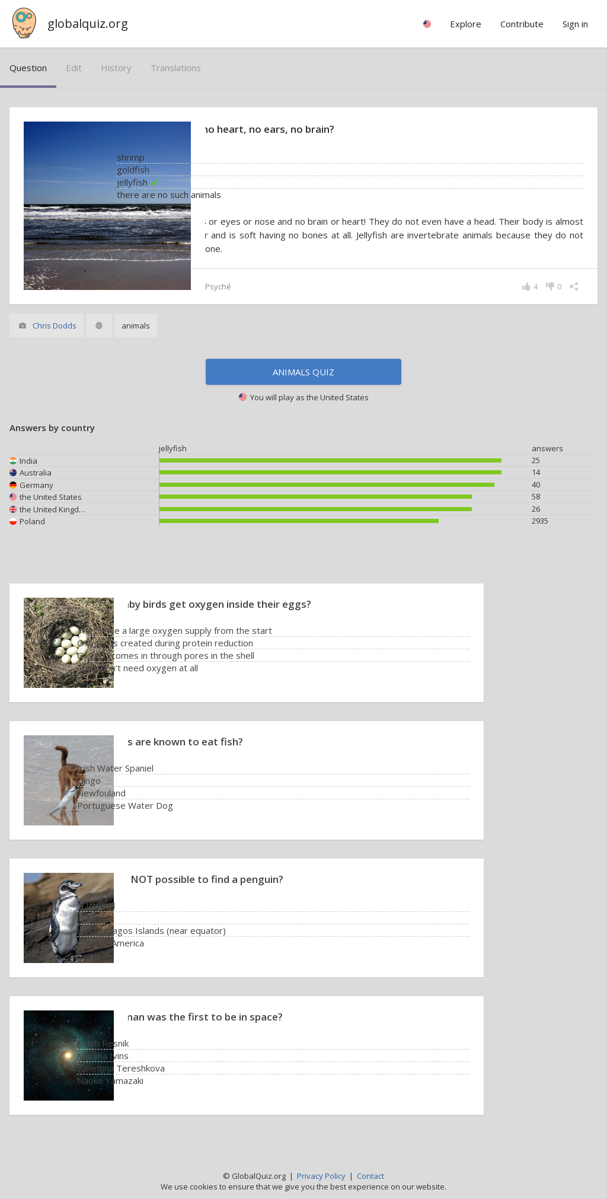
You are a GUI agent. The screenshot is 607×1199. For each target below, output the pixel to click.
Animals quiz (303, 372)
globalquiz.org (87, 23)
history (116, 68)
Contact (370, 1176)
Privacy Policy (321, 1176)
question (28, 68)
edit (74, 68)
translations (176, 68)
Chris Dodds (54, 325)
